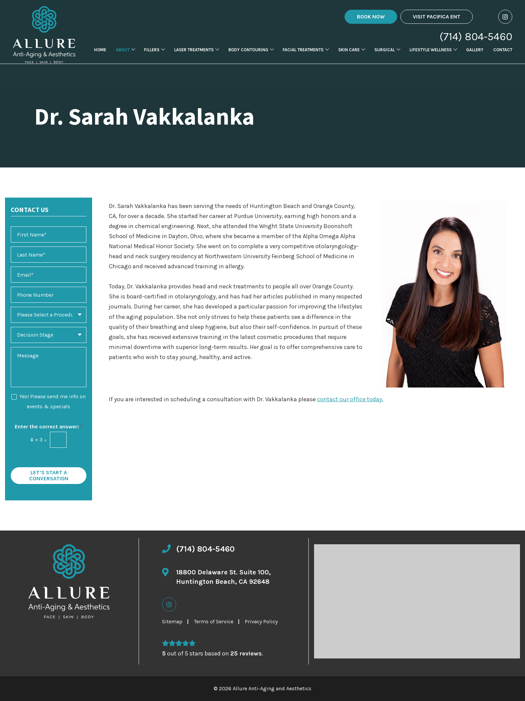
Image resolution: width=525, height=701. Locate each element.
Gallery (474, 60)
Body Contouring (248, 60)
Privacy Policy (261, 621)
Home (100, 60)
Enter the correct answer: (49, 426)
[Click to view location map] (417, 601)
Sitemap (172, 621)
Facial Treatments (303, 60)
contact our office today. (350, 399)
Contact (502, 60)
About (123, 60)
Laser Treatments (194, 60)
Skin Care (349, 60)
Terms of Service (213, 621)
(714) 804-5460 (476, 36)
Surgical (384, 60)
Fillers (151, 60)
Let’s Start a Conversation (48, 475)
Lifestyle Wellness (430, 60)
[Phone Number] (48, 295)
